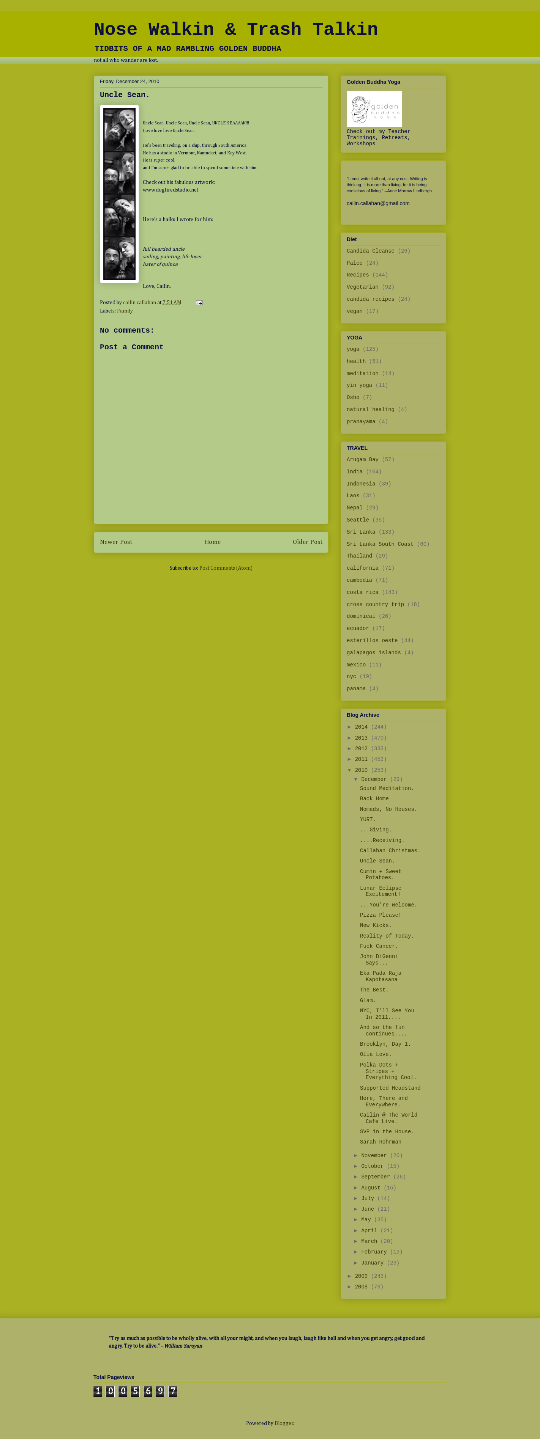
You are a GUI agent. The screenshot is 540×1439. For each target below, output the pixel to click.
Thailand (359, 556)
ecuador (358, 628)
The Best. (374, 990)
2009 (363, 1276)
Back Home (374, 799)
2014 (363, 727)
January (374, 1263)
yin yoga (359, 385)
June (369, 1209)
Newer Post (116, 542)
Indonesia (361, 484)
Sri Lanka (361, 532)
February (375, 1252)
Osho (353, 397)
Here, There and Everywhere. (384, 1101)
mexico (356, 665)
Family (125, 311)
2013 (363, 738)
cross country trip (375, 605)
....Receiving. (382, 840)
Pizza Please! (380, 915)
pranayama (361, 422)
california (363, 568)
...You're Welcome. (388, 905)
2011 (363, 759)
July (369, 1199)
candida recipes (371, 299)
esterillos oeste (372, 641)
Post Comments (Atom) (226, 568)
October (374, 1166)
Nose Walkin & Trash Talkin (236, 30)
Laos (353, 496)
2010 (363, 770)
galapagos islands (374, 653)
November (375, 1156)
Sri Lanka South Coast (380, 544)
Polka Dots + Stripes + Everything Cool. (388, 1071)
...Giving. (376, 830)
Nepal (355, 508)
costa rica (363, 592)
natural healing (371, 410)
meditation (363, 374)
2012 (363, 749)
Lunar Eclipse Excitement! (380, 891)
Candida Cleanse (371, 251)
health (356, 361)
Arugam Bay (363, 460)
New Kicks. (376, 925)
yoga (353, 349)
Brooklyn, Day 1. (385, 1044)
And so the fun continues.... (383, 1030)
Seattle (358, 520)
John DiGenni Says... (379, 960)
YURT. (368, 820)
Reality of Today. (387, 936)
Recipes (358, 275)
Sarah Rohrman (380, 1142)
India (355, 472)
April (370, 1231)
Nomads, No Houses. (388, 809)
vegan (355, 311)
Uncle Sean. (377, 861)
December (375, 779)
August (372, 1188)
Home (213, 542)
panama (356, 689)
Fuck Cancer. (379, 946)
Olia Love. (376, 1054)
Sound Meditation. (387, 788)
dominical (361, 616)
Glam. (368, 1001)
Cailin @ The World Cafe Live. (388, 1118)
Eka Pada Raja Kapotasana (380, 976)
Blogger (284, 1423)
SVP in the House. (387, 1132)
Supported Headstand (390, 1088)
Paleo (355, 263)
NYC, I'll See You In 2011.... (387, 1014)
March (370, 1241)
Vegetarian (363, 287)
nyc (351, 677)
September (377, 1177)
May (367, 1220)
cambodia (359, 580)
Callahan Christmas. (390, 851)
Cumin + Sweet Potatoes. (380, 875)
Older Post (307, 542)
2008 (363, 1287)
